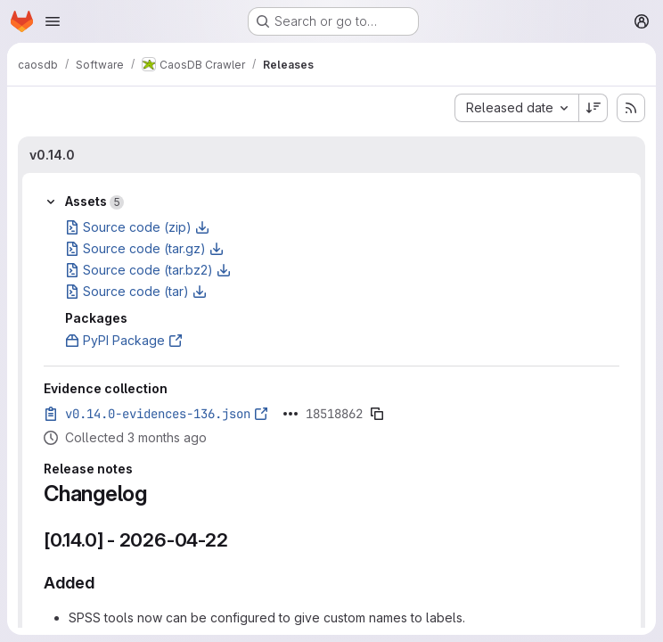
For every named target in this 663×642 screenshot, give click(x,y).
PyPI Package (124, 340)
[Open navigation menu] (52, 21)
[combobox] (516, 108)
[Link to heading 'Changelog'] (158, 493)
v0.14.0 (52, 154)
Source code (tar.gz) (144, 248)
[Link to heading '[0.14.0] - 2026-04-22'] (238, 540)
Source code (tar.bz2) (148, 269)
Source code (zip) (137, 227)
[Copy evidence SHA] (377, 413)
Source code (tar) (136, 291)
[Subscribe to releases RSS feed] (631, 108)
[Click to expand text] (290, 414)
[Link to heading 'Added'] (103, 582)
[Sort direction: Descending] (593, 108)
